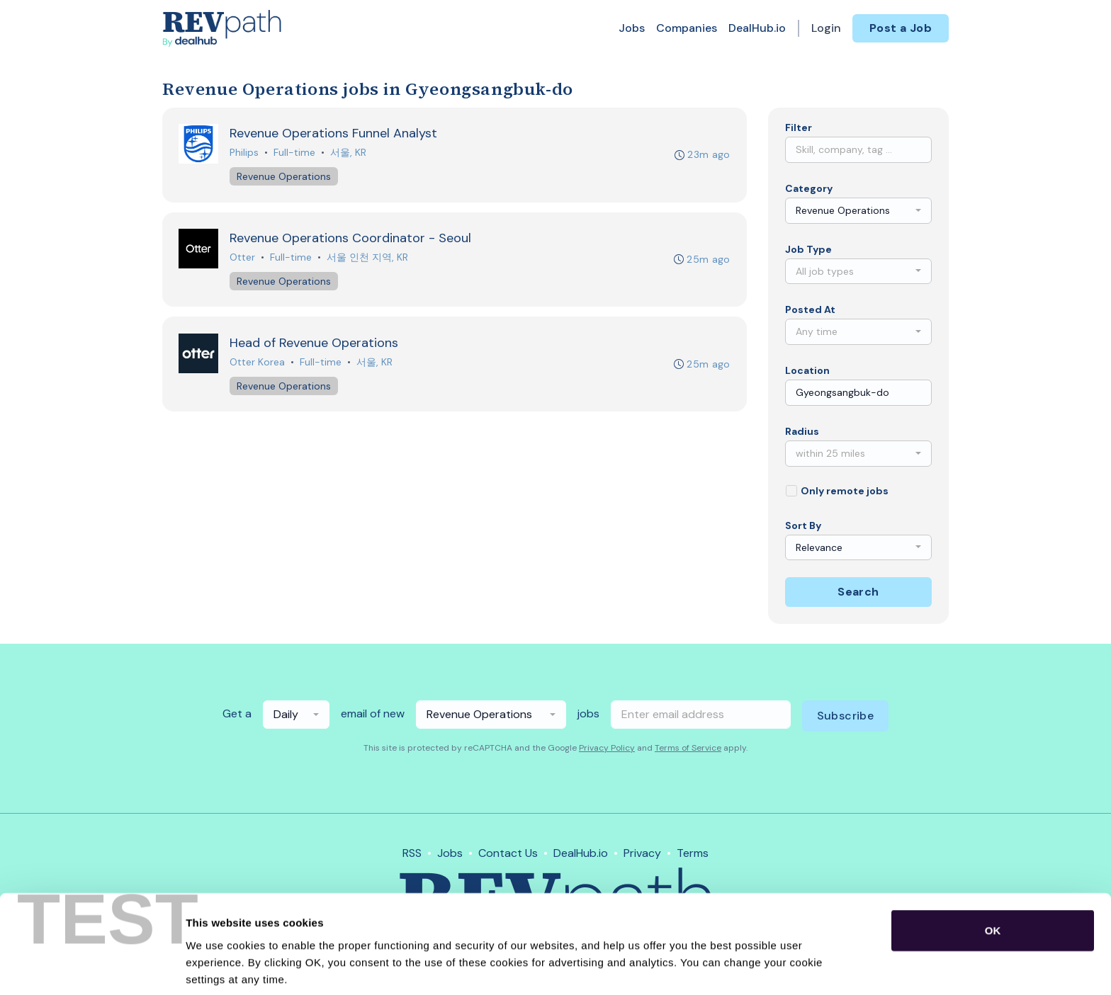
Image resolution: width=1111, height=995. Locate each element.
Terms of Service (688, 748)
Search (858, 591)
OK (993, 873)
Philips (244, 153)
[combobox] (858, 211)
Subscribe (845, 715)
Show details (744, 967)
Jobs (632, 28)
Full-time (295, 153)
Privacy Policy (607, 748)
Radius (802, 431)
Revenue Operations (284, 177)
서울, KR (349, 153)
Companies (686, 28)
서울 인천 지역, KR (368, 258)
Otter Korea (258, 364)
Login (826, 28)
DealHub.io (757, 28)
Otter (243, 258)
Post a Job (900, 28)
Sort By (803, 525)
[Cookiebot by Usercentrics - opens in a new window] (92, 967)
